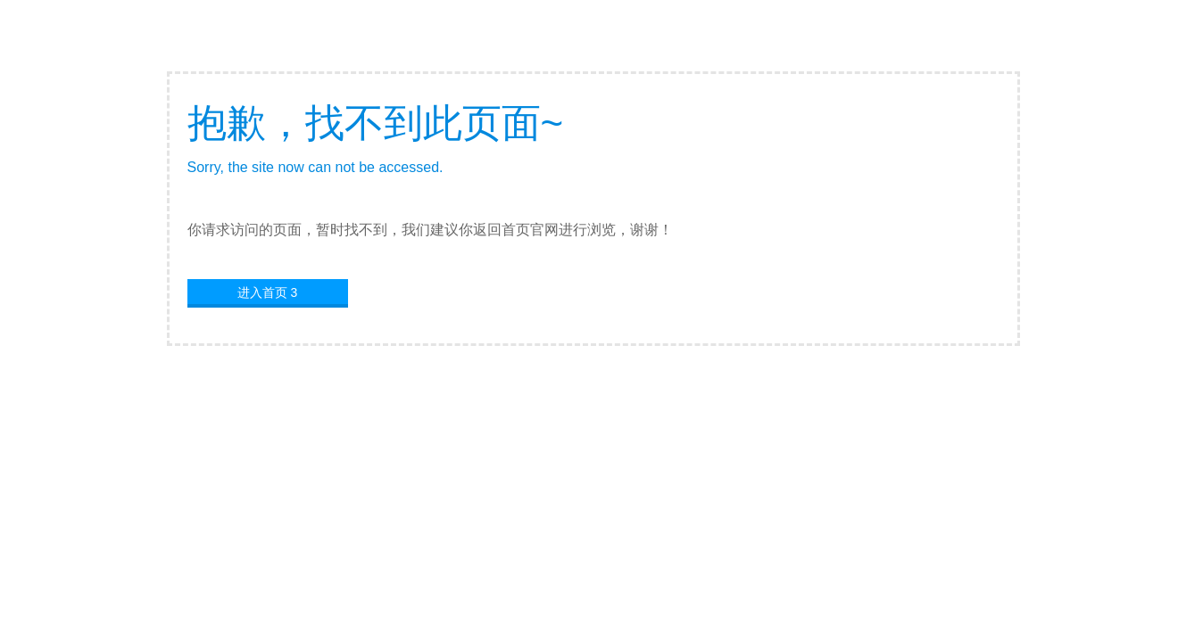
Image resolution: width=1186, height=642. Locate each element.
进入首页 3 (267, 292)
